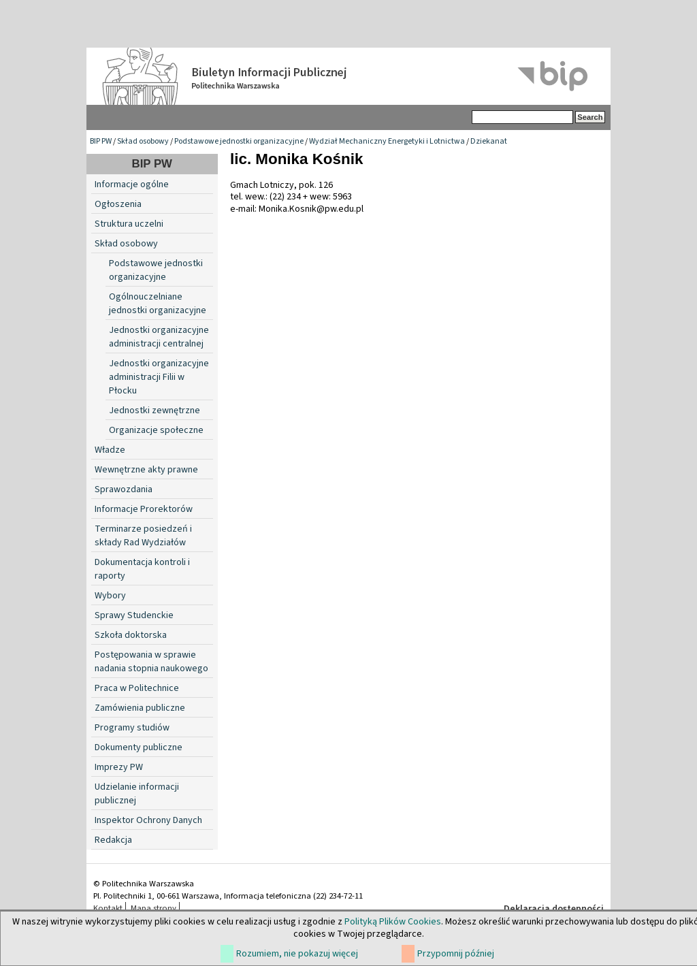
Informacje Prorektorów (144, 509)
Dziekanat (488, 141)
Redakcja (113, 840)
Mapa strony (153, 908)
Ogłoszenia (118, 204)
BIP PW (101, 141)
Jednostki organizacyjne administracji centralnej (159, 337)
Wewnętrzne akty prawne (146, 470)
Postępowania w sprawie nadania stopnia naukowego (151, 661)
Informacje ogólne (132, 184)
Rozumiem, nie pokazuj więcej (297, 954)
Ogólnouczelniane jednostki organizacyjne (157, 303)
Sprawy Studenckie (134, 615)
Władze (110, 450)
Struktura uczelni (129, 224)
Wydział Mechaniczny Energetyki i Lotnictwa (387, 141)
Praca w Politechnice (137, 688)
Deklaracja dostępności (554, 909)
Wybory (110, 595)
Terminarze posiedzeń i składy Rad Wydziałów (143, 535)
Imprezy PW (119, 767)
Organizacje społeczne (156, 430)
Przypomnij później (455, 954)
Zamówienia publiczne (140, 708)
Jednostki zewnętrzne (154, 410)
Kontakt (108, 908)
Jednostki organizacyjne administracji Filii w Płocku (159, 377)
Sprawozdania (123, 489)
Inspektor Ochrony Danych (148, 820)
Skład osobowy (143, 141)
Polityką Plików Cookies (392, 922)
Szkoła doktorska (131, 635)
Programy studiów (132, 728)
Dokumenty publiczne (138, 747)
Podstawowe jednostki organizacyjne (239, 141)
